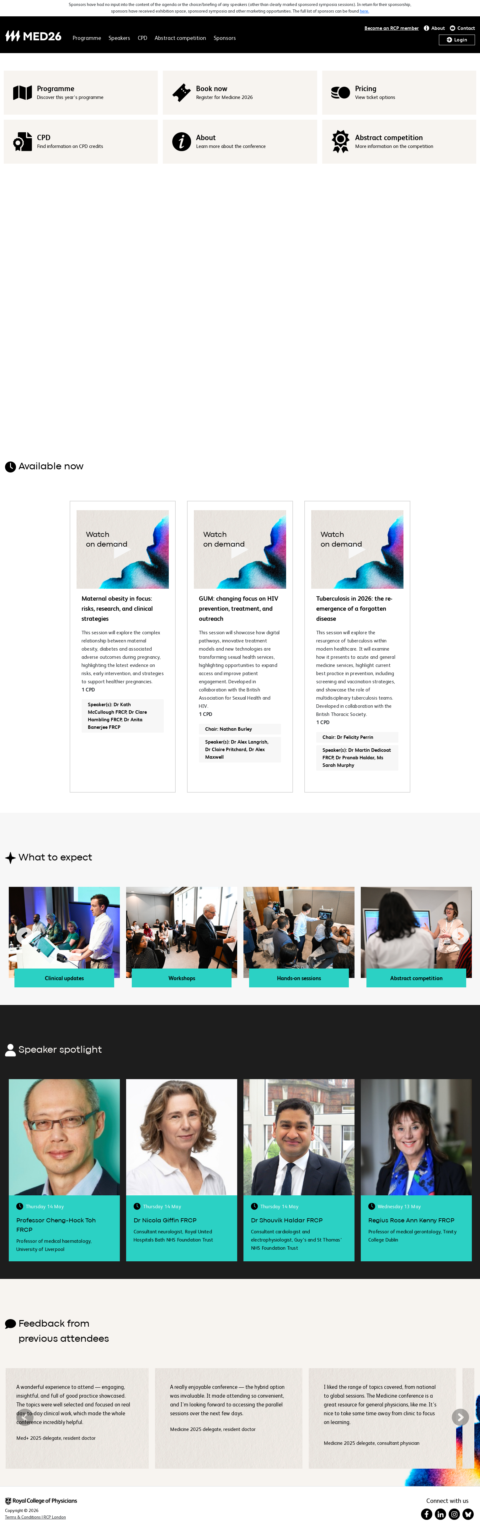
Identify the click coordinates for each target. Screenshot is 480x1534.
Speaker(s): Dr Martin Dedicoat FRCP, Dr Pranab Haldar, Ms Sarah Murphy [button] (357, 757)
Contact (466, 28)
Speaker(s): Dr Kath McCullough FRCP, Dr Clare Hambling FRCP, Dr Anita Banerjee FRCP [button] (117, 715)
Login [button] (460, 40)
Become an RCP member (392, 28)
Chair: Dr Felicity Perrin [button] (348, 737)
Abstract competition (180, 38)
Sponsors (225, 38)
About (438, 28)
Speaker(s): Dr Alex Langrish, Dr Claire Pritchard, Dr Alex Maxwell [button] (237, 749)
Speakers (119, 38)
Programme (87, 38)
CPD (142, 38)
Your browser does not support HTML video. (240, 301)
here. (364, 11)
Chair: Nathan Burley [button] (228, 729)
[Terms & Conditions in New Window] (35, 1517)
